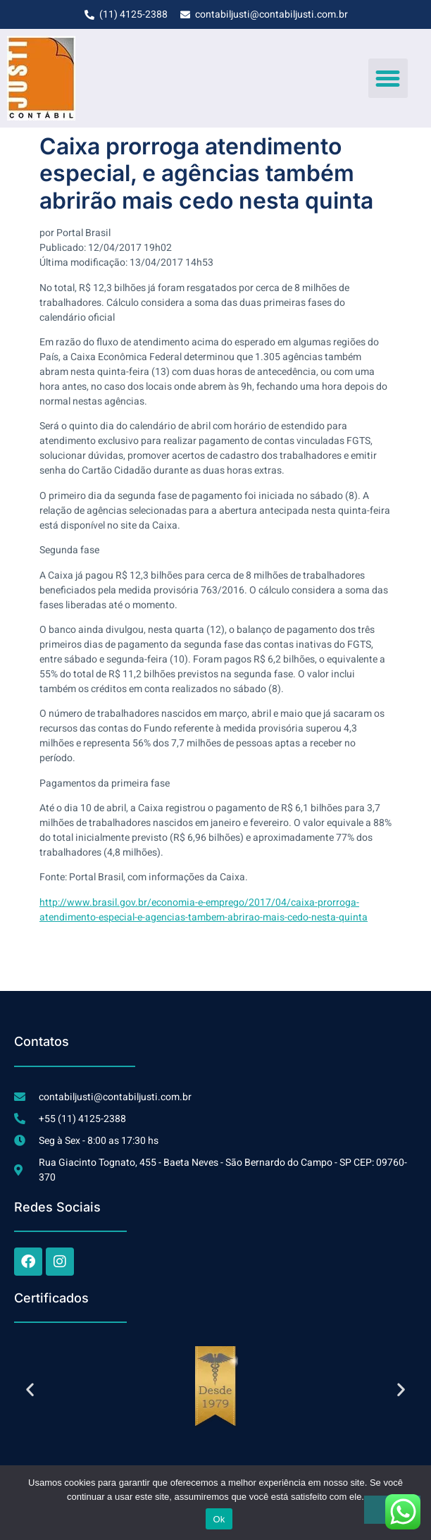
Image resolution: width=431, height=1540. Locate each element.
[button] (388, 78)
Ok (219, 1519)
